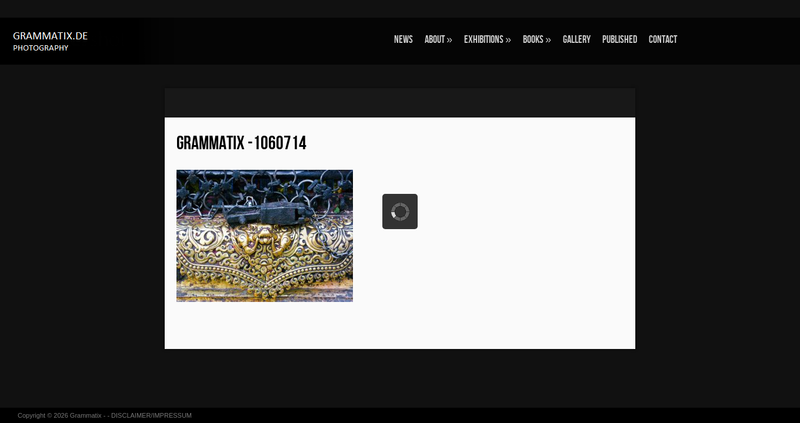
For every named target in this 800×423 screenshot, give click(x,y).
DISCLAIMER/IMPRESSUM (151, 415)
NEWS (403, 39)
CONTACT (663, 39)
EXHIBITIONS (487, 39)
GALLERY (577, 39)
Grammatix (86, 415)
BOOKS (537, 39)
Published (619, 39)
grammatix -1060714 (241, 143)
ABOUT (438, 39)
